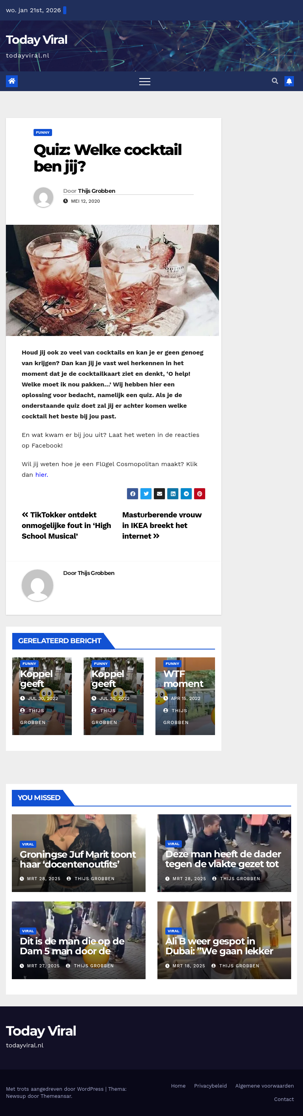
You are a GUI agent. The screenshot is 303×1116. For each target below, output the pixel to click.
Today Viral (36, 39)
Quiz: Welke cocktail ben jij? (107, 157)
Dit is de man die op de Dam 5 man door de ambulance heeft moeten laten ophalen (77, 955)
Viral (28, 844)
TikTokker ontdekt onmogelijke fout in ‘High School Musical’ (66, 525)
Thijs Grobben (96, 190)
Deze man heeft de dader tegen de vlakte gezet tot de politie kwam (223, 863)
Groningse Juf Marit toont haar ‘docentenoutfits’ (78, 859)
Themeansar (56, 1096)
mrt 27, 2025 (43, 966)
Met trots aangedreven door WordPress (55, 1089)
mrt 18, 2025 (189, 966)
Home (178, 1086)
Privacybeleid (210, 1086)
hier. (41, 474)
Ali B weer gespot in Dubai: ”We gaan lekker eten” (219, 951)
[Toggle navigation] (144, 81)
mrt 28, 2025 (44, 878)
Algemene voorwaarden (265, 1086)
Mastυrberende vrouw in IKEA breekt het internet (162, 525)
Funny (43, 132)
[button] (275, 81)
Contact (284, 1099)
